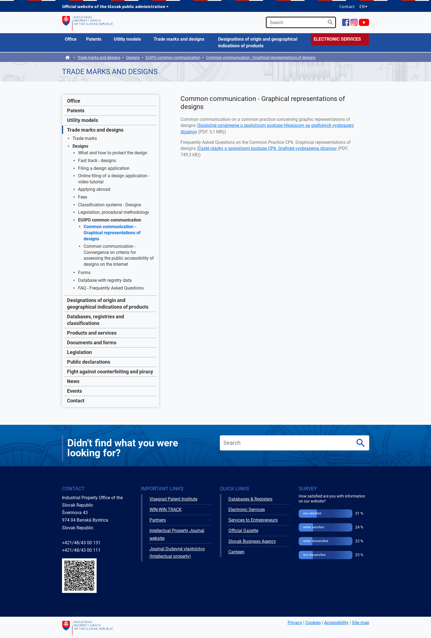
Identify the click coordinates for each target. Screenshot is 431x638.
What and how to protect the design (112, 152)
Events (74, 391)
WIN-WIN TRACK (165, 509)
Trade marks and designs (99, 57)
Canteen (236, 551)
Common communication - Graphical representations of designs (261, 57)
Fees (82, 197)
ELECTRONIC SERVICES (337, 39)
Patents (75, 110)
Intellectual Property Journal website (176, 534)
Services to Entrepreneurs (253, 520)
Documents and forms (91, 342)
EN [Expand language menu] (363, 6)
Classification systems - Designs (109, 204)
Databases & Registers (250, 499)
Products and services (92, 333)
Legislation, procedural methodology (113, 212)
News (73, 381)
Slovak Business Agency (252, 541)
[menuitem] (73, 39)
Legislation (79, 352)
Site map (360, 622)
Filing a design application (104, 168)
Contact (347, 6)
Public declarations (88, 362)
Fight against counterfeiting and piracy (110, 371)
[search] (300, 22)
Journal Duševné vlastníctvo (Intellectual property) (177, 552)
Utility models (82, 120)
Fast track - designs (97, 160)
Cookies (313, 622)
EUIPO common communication (173, 57)
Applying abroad (94, 189)
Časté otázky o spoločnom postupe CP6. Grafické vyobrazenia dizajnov (267, 148)
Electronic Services (246, 509)
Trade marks (85, 138)
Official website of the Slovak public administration (115, 6)
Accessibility (336, 622)
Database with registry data (105, 280)
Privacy (295, 622)
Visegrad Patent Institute (173, 499)
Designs (133, 57)
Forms (84, 272)
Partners (157, 520)
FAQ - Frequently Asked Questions (111, 288)
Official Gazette (243, 530)
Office (73, 101)
